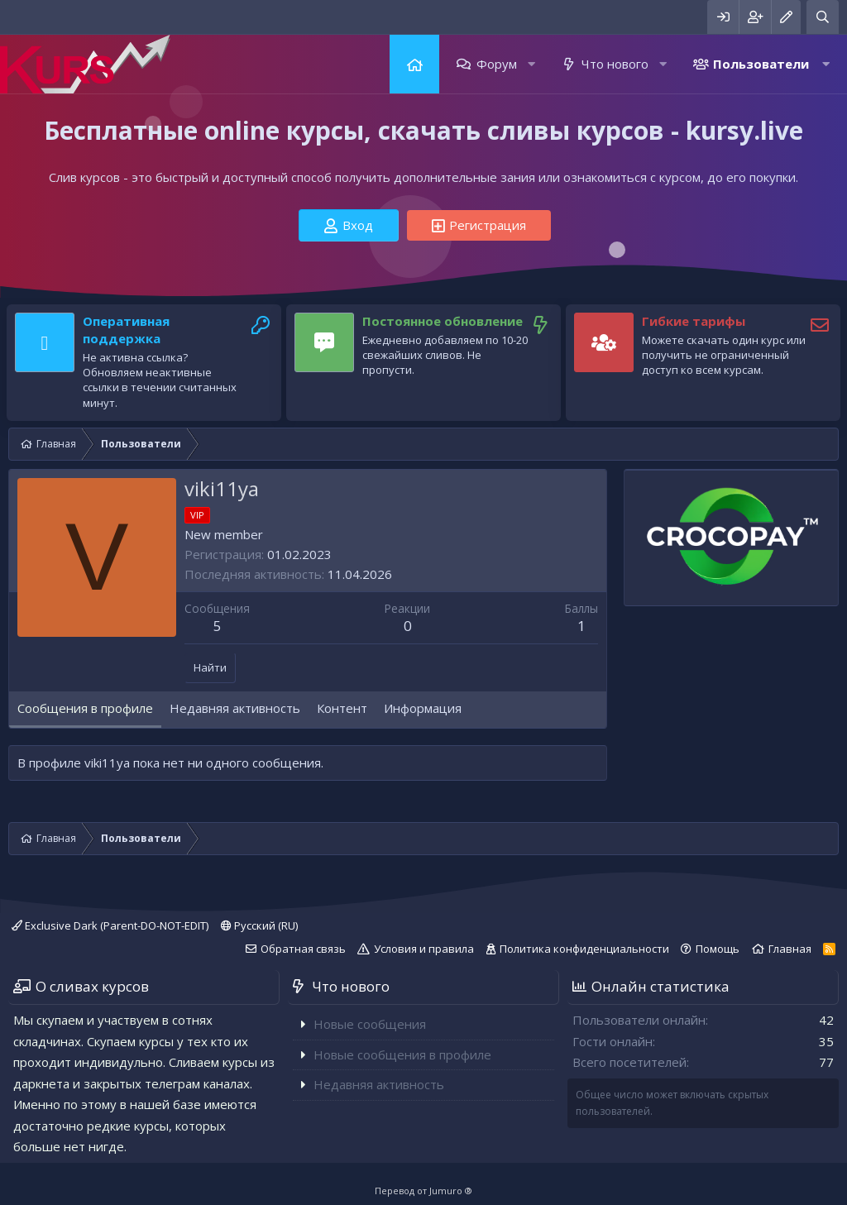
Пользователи (761, 63)
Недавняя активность (378, 1084)
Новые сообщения (369, 1024)
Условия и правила (424, 948)
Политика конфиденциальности (584, 948)
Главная (414, 64)
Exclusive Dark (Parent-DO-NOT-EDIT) (110, 925)
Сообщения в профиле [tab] (85, 708)
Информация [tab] (423, 708)
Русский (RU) (259, 925)
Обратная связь (303, 948)
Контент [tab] (342, 708)
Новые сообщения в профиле (402, 1054)
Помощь (717, 948)
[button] (531, 64)
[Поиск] (822, 17)
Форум (496, 63)
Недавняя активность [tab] (235, 708)
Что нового (614, 63)
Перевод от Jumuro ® (423, 1190)
